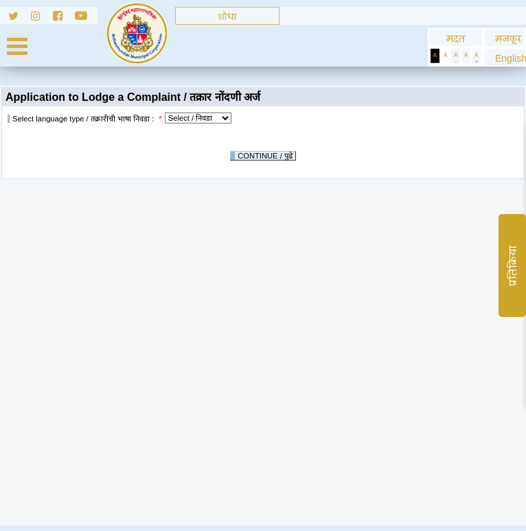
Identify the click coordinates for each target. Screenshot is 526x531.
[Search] (227, 16)
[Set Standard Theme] (445, 56)
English (504, 58)
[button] (504, 58)
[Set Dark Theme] (435, 56)
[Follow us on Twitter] (15, 18)
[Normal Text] (465, 56)
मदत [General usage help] (455, 38)
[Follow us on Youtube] (86, 18)
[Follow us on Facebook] (64, 18)
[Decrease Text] (455, 56)
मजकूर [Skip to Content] (504, 38)
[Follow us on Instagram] (42, 18)
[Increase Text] (476, 56)
